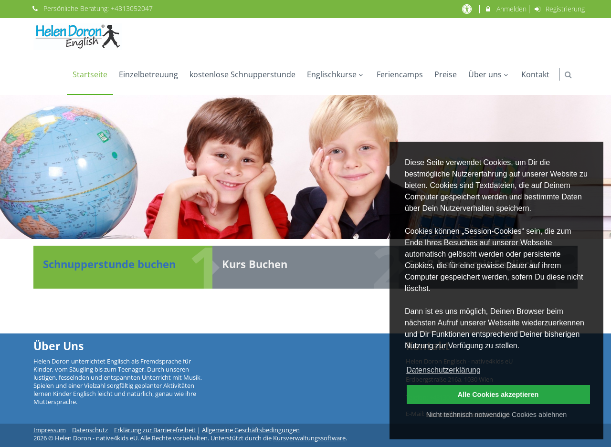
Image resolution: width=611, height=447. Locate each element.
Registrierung (559, 8)
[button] (568, 74)
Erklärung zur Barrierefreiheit (155, 430)
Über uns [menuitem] (489, 74)
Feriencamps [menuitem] (400, 74)
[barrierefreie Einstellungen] (467, 8)
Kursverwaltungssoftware (309, 438)
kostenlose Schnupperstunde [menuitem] (242, 74)
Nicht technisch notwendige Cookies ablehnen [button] (496, 414)
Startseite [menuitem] (90, 74)
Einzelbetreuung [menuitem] (148, 74)
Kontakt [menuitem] (535, 74)
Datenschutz (90, 430)
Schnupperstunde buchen (109, 264)
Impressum (49, 430)
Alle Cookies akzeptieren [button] (498, 394)
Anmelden (505, 8)
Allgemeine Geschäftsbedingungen (251, 430)
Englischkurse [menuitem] (336, 74)
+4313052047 (132, 8)
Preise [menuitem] (445, 74)
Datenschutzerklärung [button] (443, 370)
